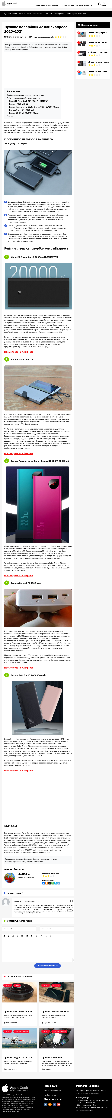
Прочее (66, 5)
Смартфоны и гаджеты (21, 1031)
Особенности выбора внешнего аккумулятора (25, 95)
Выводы (10, 116)
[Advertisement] (38, 70)
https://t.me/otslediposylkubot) (16, 50)
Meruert (18, 901)
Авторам (81, 5)
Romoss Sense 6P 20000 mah (21, 110)
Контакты (90, 5)
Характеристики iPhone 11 (53, 1091)
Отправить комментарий (47, 965)
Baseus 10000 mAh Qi (18, 104)
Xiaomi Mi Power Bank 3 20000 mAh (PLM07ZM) (29, 101)
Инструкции (48, 5)
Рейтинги (58, 5)
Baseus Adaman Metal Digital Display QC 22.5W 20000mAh (34, 107)
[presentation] (18, 966)
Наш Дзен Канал (50, 1095)
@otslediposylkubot (59, 47)
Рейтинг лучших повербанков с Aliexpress (23, 98)
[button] (4, 936)
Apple (40, 5)
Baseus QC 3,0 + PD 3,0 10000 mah (24, 113)
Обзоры (74, 5)
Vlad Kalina (24, 874)
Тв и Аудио (56, 985)
